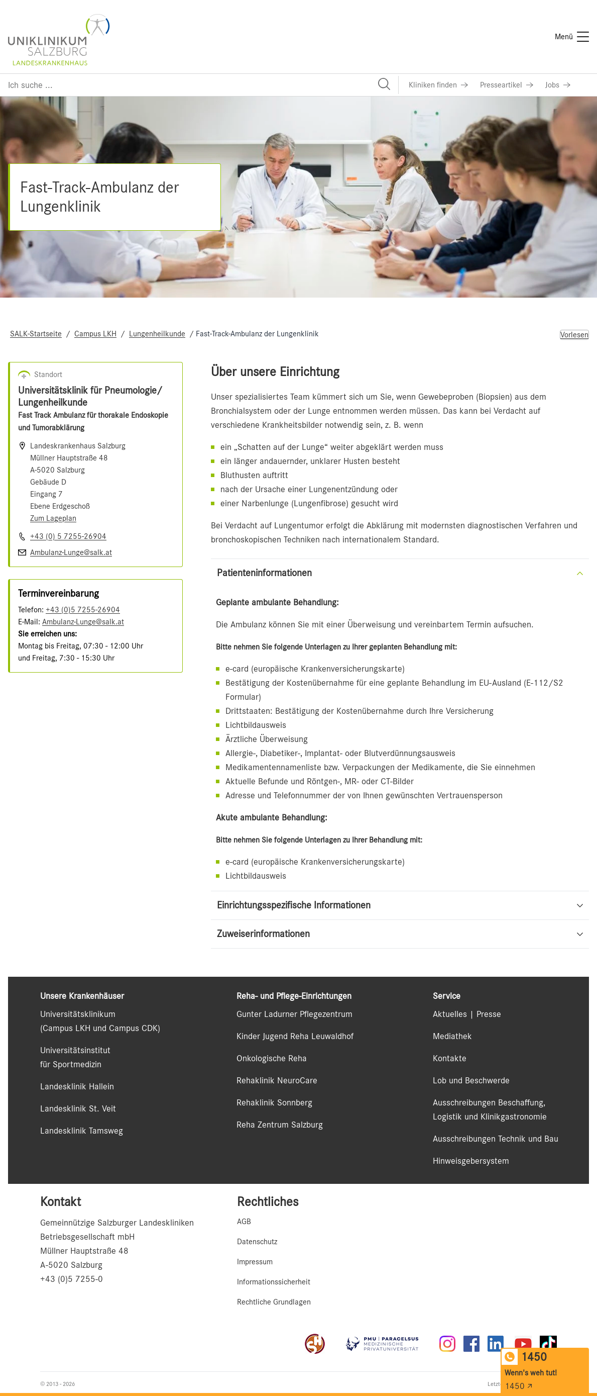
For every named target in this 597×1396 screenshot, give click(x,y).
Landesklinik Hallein (77, 1086)
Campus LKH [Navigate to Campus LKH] (95, 333)
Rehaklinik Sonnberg (274, 1102)
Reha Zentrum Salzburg (279, 1125)
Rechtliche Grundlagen (274, 1302)
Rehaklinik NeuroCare (276, 1080)
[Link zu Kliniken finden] (438, 85)
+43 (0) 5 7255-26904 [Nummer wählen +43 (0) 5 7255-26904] (68, 536)
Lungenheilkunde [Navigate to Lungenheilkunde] (157, 333)
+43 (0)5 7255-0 (71, 1279)
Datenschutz (257, 1241)
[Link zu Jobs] (557, 85)
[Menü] (572, 37)
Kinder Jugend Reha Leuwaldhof (294, 1036)
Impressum (255, 1261)
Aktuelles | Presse (467, 1014)
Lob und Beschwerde (471, 1080)
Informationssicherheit (273, 1281)
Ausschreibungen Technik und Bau (495, 1139)
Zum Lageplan (53, 518)
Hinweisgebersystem (471, 1161)
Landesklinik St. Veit (78, 1108)
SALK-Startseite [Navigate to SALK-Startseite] (36, 333)
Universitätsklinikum (77, 1014)
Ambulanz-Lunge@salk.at (83, 621)
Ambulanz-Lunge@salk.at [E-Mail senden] (71, 552)
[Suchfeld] (199, 85)
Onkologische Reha (271, 1058)
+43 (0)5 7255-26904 (83, 609)
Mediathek (452, 1036)
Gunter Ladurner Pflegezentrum (294, 1014)
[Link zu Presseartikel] (506, 85)
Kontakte (449, 1058)
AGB (244, 1221)
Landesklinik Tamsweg (81, 1131)
